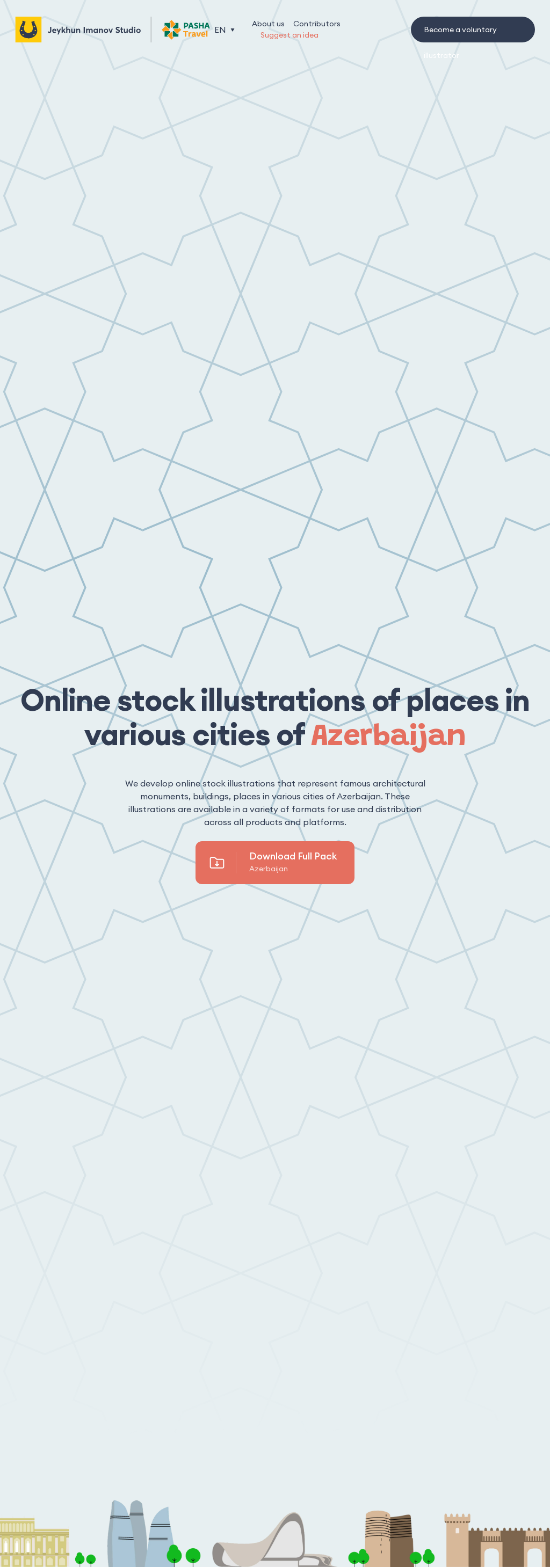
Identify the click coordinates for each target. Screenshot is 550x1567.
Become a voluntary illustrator (460, 33)
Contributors (317, 23)
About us (268, 23)
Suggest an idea (289, 35)
